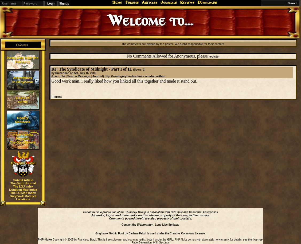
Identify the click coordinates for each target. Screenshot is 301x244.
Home (117, 2)
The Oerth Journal (23, 183)
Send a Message (78, 76)
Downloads (207, 2)
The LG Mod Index (23, 192)
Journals (169, 2)
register (214, 56)
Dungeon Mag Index (23, 189)
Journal (97, 76)
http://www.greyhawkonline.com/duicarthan (135, 76)
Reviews (187, 2)
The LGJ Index (23, 186)
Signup (64, 3)
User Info (58, 76)
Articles (149, 2)
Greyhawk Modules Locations (23, 197)
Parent (57, 96)
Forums (132, 2)
